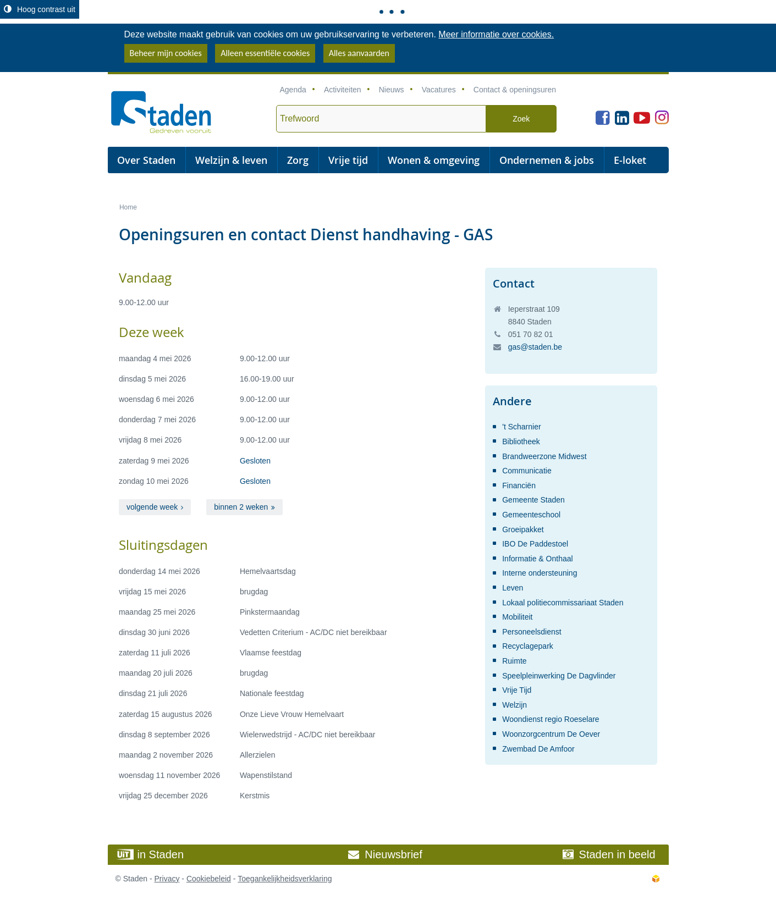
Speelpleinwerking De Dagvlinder (558, 675)
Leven (512, 587)
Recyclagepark (527, 646)
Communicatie (526, 470)
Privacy (167, 878)
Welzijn (514, 704)
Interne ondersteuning (539, 573)
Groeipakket (522, 529)
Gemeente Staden (533, 499)
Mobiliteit (517, 616)
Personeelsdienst (531, 631)
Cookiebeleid (208, 878)
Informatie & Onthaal (537, 558)
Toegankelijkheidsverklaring (285, 878)
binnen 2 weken (241, 507)
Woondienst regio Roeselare (550, 719)
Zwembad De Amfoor (538, 748)
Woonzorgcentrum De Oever (551, 734)
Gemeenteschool (531, 514)
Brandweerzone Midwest (544, 456)
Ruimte (514, 660)
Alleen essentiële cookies (265, 53)
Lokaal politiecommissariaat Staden (562, 602)
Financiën (519, 485)
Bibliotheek (521, 441)
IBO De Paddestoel (535, 543)
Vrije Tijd (516, 690)
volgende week (152, 507)
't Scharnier (521, 426)
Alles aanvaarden (359, 53)
